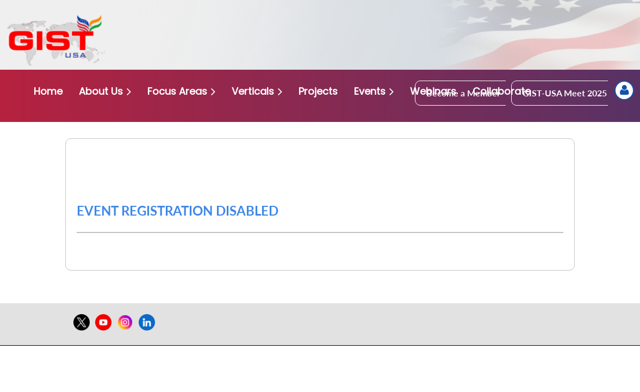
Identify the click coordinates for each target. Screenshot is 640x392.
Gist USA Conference (149, 158)
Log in (624, 90)
